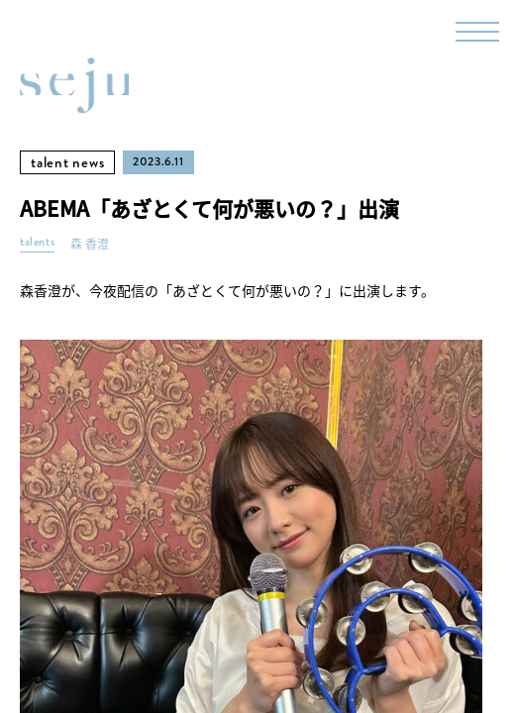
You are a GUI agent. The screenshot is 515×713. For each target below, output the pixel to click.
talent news (67, 162)
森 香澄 (89, 244)
